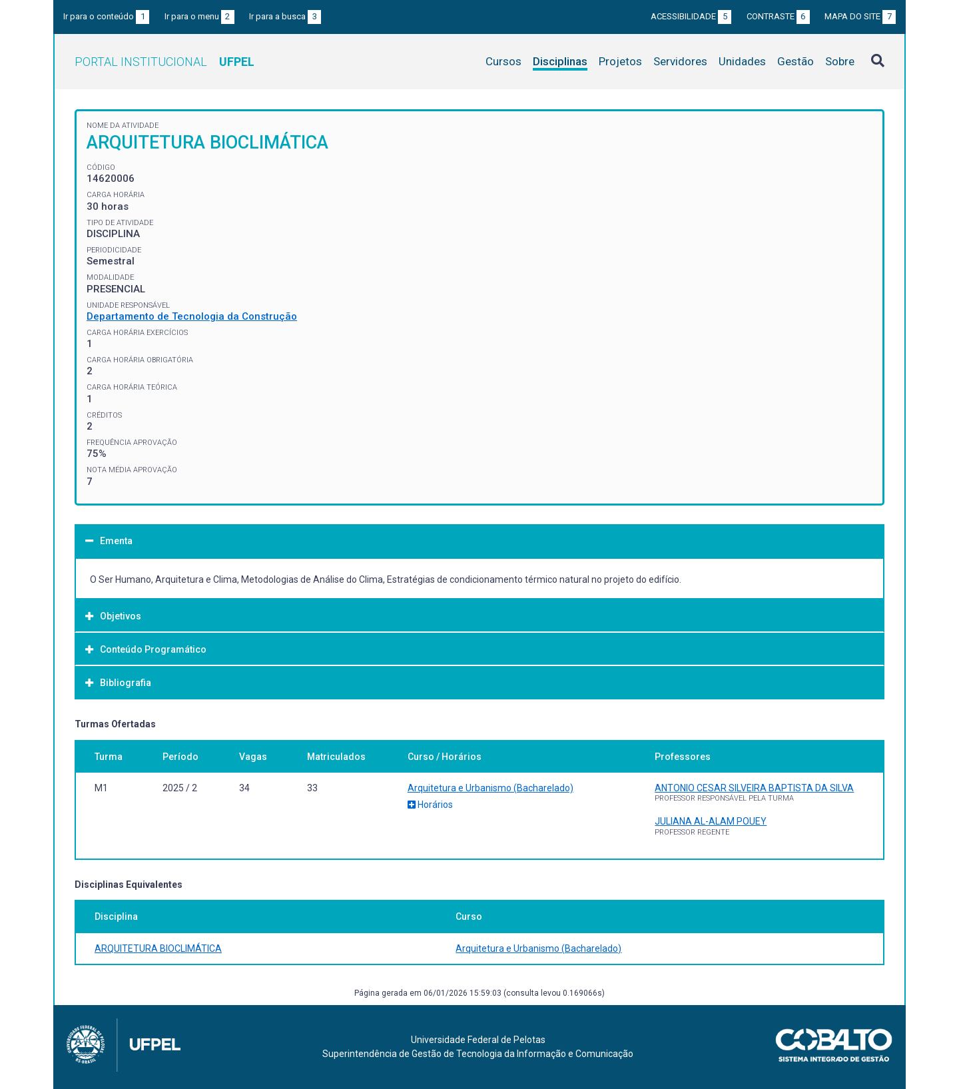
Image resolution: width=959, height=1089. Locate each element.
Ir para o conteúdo (106, 16)
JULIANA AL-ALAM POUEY (711, 821)
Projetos (620, 61)
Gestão (795, 61)
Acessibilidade (691, 16)
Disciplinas (560, 61)
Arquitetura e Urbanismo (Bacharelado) (490, 788)
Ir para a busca (285, 16)
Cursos (503, 61)
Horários (430, 804)
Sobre (839, 61)
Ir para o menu (199, 16)
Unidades (742, 61)
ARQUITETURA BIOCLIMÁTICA (158, 948)
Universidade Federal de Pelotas (478, 1039)
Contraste (778, 16)
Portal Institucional (164, 62)
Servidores (680, 61)
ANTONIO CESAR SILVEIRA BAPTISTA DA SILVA (754, 788)
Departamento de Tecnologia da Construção (192, 316)
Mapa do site (860, 16)
